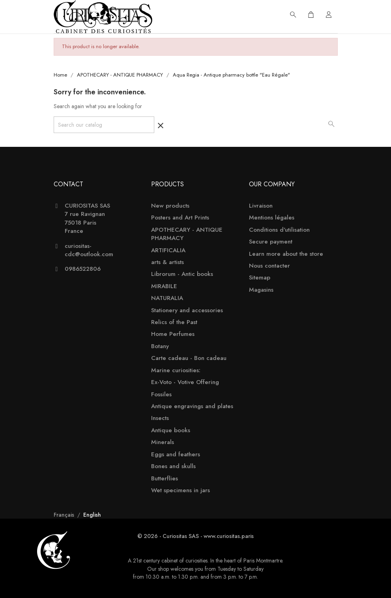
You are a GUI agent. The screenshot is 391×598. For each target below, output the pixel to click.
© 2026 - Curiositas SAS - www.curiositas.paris (195, 536)
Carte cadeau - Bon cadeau (188, 358)
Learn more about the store (286, 254)
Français (65, 515)
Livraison (261, 206)
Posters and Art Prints (180, 218)
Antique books (170, 430)
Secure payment (270, 242)
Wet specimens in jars (180, 490)
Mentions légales (271, 218)
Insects (160, 418)
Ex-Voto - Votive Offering (185, 382)
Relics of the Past (174, 322)
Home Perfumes (173, 334)
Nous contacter (269, 266)
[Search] (104, 124)
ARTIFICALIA (168, 250)
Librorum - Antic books (182, 274)
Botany (160, 346)
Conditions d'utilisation (279, 230)
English (92, 515)
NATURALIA (167, 298)
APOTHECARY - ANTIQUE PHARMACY (187, 234)
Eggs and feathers (175, 454)
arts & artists (167, 262)
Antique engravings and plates (192, 406)
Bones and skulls (173, 466)
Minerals (162, 442)
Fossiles (161, 394)
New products (170, 206)
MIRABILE (164, 286)
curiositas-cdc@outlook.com (89, 250)
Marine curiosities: (175, 370)
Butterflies (164, 478)
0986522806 (83, 269)
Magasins (261, 290)
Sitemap (259, 278)
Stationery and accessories (187, 310)
